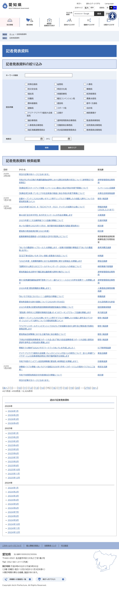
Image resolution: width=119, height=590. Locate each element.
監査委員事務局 (93, 120)
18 (65, 388)
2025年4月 (13, 445)
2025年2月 (13, 437)
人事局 (89, 84)
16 (54, 388)
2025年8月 (13, 461)
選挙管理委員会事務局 (66, 120)
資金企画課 (102, 353)
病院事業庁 (91, 113)
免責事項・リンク (50, 545)
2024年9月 (13, 520)
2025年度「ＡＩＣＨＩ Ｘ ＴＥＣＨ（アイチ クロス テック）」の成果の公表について (52, 207)
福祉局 (31, 94)
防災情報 (10, 25)
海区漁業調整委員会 (36, 130)
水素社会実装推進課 (106, 193)
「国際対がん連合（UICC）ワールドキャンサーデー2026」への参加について (50, 266)
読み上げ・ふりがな (93, 3)
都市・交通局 (92, 103)
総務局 (60, 84)
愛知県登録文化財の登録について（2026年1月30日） (42, 302)
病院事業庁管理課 (105, 266)
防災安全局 (32, 89)
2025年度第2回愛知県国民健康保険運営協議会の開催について (46, 307)
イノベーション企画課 (106, 188)
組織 (89, 25)
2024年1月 (13, 488)
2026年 (8, 406)
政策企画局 (32, 84)
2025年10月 (14, 470)
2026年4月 (13, 423)
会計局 (89, 108)
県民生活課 (102, 367)
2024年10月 (14, 524)
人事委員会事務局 (35, 125)
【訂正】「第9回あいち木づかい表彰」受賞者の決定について (43, 256)
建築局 (31, 108)
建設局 (60, 103)
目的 (69, 25)
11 (25, 388)
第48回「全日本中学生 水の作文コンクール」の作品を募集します (45, 215)
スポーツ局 (61, 108)
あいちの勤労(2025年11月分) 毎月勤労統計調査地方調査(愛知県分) (49, 226)
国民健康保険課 (104, 307)
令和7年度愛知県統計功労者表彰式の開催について (40, 375)
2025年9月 (13, 466)
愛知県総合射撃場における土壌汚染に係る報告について (42, 334)
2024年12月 (14, 532)
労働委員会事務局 (64, 125)
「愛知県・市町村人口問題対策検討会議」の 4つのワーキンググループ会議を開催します (55, 312)
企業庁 (60, 113)
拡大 (87, 8)
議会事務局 (32, 120)
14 (42, 388)
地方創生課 (102, 312)
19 (71, 388)
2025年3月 (13, 441)
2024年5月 (13, 504)
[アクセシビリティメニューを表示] (112, 16)
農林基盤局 (32, 103)
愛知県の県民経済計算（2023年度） (34, 231)
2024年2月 (13, 492)
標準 (92, 7)
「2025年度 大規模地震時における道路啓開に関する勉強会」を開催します (50, 261)
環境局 (89, 89)
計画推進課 (102, 361)
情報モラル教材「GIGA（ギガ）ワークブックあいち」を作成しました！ (47, 348)
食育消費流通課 (104, 247)
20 (77, 388)
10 (19, 388)
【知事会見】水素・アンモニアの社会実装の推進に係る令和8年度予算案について (52, 193)
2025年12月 (14, 478)
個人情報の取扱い (33, 545)
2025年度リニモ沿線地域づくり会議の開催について (41, 220)
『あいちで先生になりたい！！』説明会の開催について (41, 296)
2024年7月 (13, 512)
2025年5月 (13, 449)
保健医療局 (62, 94)
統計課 (100, 226)
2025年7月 (13, 457)
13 (36, 388)
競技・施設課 (103, 199)
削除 (21, 38)
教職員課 (101, 296)
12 (30, 388)
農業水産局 (91, 98)
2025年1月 (13, 433)
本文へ (79, 3)
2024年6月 (13, 508)
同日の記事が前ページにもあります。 (34, 174)
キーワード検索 (12, 75)
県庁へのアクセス (49, 579)
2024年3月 (13, 496)
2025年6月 (13, 453)
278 (87, 388)
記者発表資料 (14, 38)
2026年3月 (13, 419)
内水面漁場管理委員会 (66, 130)
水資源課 (101, 215)
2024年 (8, 483)
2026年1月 (13, 411)
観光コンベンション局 (66, 98)
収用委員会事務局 (94, 125)
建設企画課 (102, 261)
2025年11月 (14, 474)
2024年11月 (14, 528)
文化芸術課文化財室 (106, 302)
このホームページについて (11, 545)
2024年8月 (13, 516)
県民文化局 (62, 89)
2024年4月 (13, 500)
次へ (95, 388)
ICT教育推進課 (104, 348)
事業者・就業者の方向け (49, 24)
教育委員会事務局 (94, 130)
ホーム (11, 34)
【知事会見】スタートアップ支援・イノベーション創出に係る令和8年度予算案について (53, 188)
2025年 (8, 428)
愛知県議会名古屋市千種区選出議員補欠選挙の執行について (44, 272)
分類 (109, 25)
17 (59, 388)
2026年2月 (13, 415)
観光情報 (30, 25)
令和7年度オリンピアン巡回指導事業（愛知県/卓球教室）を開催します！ (49, 361)
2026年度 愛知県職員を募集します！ (35, 288)
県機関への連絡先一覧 (17, 579)
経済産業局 (91, 94)
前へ (5, 388)
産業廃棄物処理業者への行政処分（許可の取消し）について (43, 236)
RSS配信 (64, 545)
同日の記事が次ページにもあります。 (34, 380)
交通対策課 (102, 220)
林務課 (100, 256)
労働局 (31, 98)
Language (109, 3)
